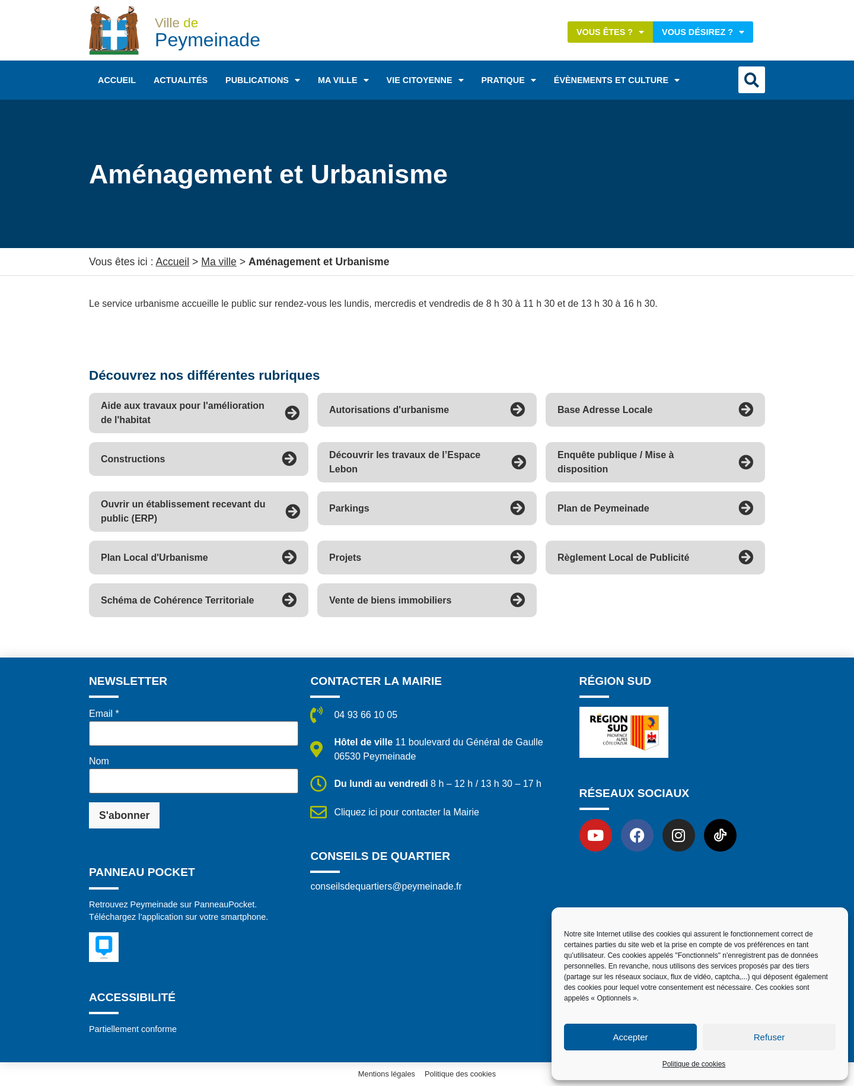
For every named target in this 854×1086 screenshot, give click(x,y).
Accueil (117, 80)
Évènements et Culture (617, 80)
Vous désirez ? (703, 32)
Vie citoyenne (425, 80)
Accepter (630, 1037)
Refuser (769, 1037)
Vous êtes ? (610, 32)
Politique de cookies (694, 1064)
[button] (751, 79)
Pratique (509, 80)
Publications (262, 80)
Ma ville (343, 80)
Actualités (181, 80)
